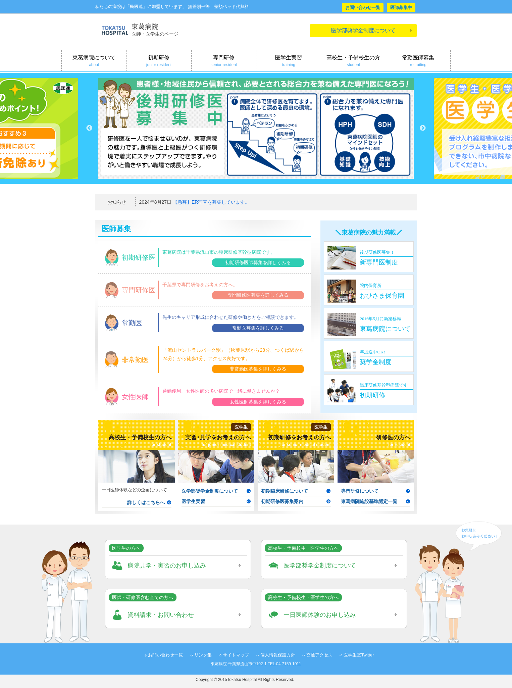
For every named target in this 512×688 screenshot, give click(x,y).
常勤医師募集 (418, 61)
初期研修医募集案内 (282, 501)
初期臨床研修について (284, 491)
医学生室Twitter (359, 654)
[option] (256, 128)
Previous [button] (89, 128)
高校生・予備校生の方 (353, 61)
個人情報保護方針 (277, 654)
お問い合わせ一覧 (362, 7)
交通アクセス (319, 654)
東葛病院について (94, 61)
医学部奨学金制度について (363, 30)
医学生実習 (288, 61)
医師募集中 (401, 7)
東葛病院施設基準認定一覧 (369, 501)
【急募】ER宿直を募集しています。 (211, 202)
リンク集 (203, 654)
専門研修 (224, 61)
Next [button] (423, 128)
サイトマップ (236, 654)
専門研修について (359, 491)
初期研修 (158, 61)
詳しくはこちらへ (146, 502)
